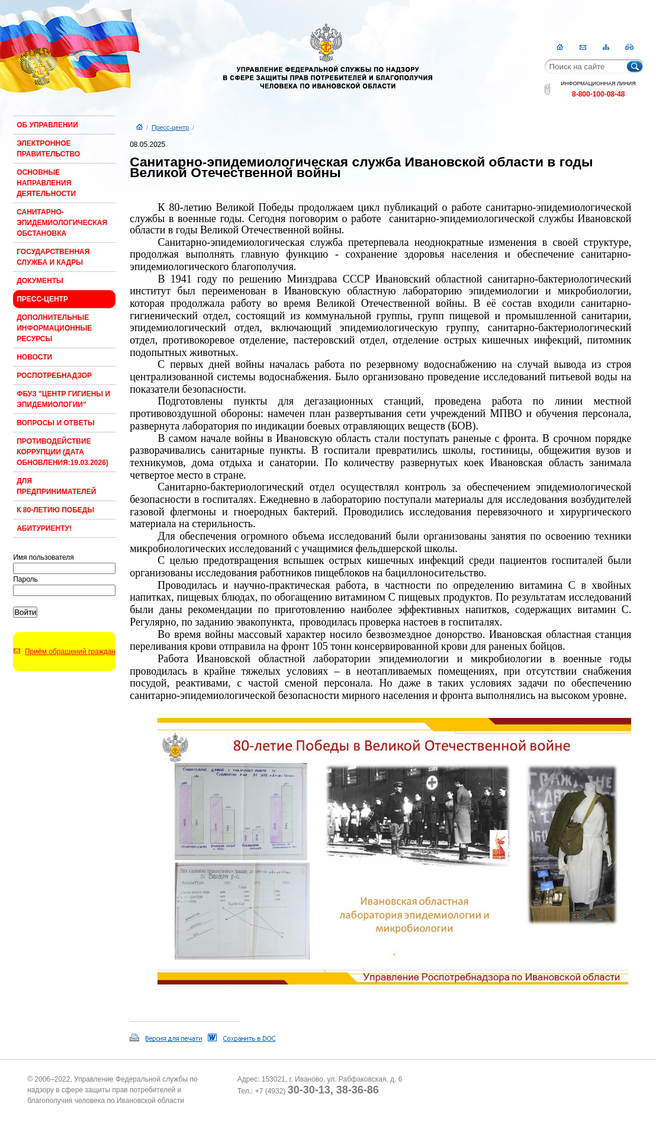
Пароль (25, 579)
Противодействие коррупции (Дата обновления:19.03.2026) (62, 452)
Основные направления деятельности (46, 183)
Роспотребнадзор (54, 375)
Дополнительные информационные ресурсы (54, 328)
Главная (560, 47)
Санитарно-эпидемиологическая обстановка (62, 223)
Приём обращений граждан (70, 651)
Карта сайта (606, 47)
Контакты (583, 47)
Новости (34, 357)
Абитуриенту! (44, 528)
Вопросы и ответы (56, 423)
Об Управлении (47, 125)
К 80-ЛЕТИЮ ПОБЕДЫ (55, 510)
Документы (40, 281)
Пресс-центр (42, 299)
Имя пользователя (43, 557)
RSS (629, 47)
